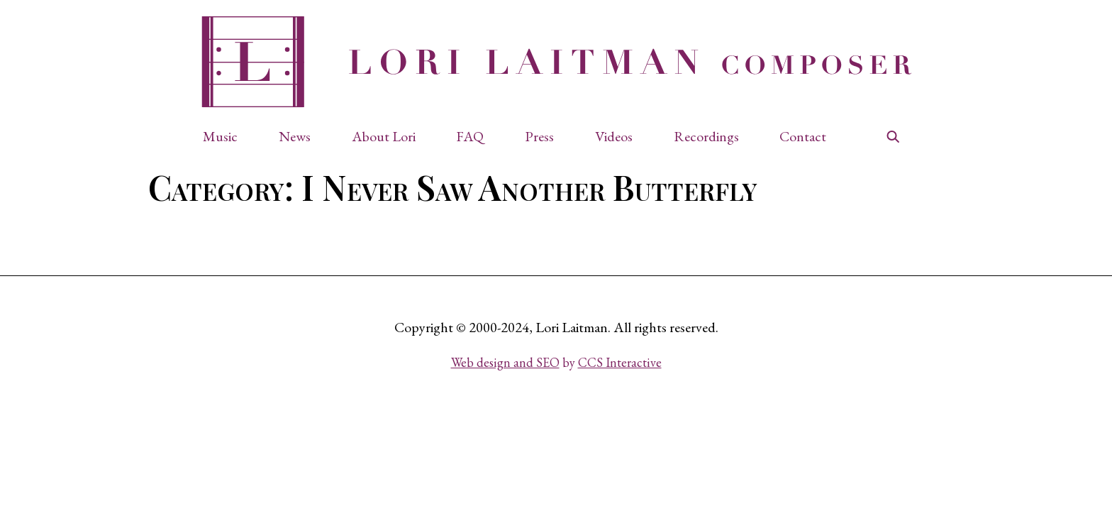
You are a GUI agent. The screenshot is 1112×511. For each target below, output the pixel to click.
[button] (227, 136)
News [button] (295, 136)
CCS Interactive (620, 362)
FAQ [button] (470, 136)
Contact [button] (802, 136)
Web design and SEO (505, 362)
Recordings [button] (706, 136)
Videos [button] (614, 136)
